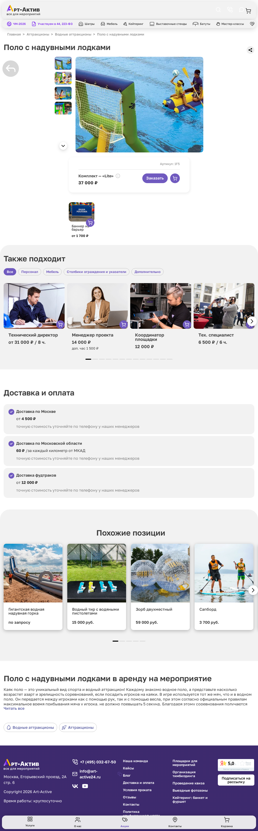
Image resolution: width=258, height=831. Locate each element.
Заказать (155, 178)
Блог (127, 775)
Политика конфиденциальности (141, 813)
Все (10, 272)
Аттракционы (78, 727)
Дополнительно (147, 272)
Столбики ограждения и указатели (96, 272)
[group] (139, 104)
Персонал (29, 272)
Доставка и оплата (138, 783)
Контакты (131, 804)
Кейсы (128, 768)
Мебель (52, 272)
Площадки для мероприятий (185, 763)
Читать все (14, 708)
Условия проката (137, 790)
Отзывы (129, 797)
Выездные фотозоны (190, 790)
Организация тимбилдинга (184, 774)
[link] (236, 765)
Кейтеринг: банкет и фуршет (190, 799)
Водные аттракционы (30, 727)
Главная (14, 34)
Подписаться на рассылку (236, 780)
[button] (63, 146)
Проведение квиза (189, 783)
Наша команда (135, 761)
